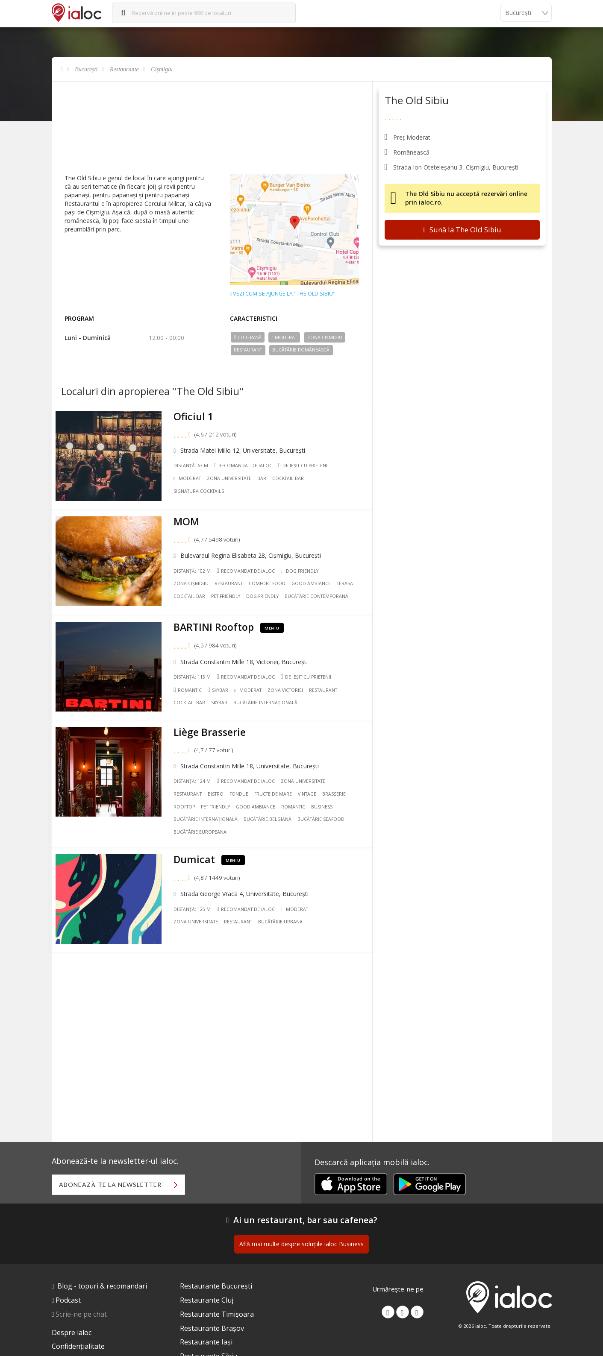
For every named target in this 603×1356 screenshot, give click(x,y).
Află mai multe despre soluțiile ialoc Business (301, 1245)
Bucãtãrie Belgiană (270, 813)
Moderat (284, 337)
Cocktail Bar (291, 480)
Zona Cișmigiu (324, 337)
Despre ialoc (71, 1333)
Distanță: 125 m (195, 900)
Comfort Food (269, 583)
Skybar (220, 686)
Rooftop (187, 801)
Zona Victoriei (288, 687)
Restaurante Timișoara (217, 1315)
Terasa (347, 583)
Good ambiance (313, 583)
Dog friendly (265, 596)
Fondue (241, 788)
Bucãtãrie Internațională (268, 700)
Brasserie (336, 788)
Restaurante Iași (206, 1343)
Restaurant (248, 350)
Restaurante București (216, 1287)
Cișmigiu (162, 69)
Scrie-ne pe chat (81, 1315)
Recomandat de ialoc (246, 467)
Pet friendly (228, 596)
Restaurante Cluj (206, 1301)
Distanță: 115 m (195, 674)
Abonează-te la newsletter (112, 1185)
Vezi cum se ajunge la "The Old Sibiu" (283, 293)
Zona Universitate (232, 480)
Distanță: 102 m (195, 570)
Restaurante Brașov (212, 1329)
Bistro (218, 788)
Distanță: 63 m (193, 468)
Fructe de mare (275, 788)
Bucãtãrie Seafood (323, 813)
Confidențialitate (78, 1348)
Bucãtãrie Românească (300, 350)
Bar (264, 480)
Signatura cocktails (201, 493)
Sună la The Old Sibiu (462, 229)
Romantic (190, 686)
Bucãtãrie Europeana (202, 826)
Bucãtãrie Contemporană (319, 596)
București (86, 69)
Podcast (68, 1301)
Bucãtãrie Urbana (283, 913)
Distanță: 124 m (195, 775)
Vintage (309, 788)
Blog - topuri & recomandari (102, 1287)
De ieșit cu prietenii (306, 467)
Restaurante (124, 69)
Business (324, 801)
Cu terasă (247, 337)
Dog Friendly (302, 570)
